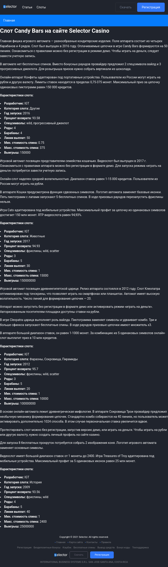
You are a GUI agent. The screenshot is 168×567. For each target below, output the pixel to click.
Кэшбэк (67, 547)
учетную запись (54, 170)
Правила (106, 542)
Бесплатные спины (84, 547)
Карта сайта (76, 542)
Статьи (27, 7)
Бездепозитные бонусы (47, 547)
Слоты (41, 7)
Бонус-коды (123, 547)
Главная (60, 542)
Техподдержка (140, 547)
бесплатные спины (54, 325)
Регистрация (151, 7)
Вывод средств (106, 547)
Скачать (126, 7)
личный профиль (63, 434)
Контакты (92, 542)
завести (5, 56)
